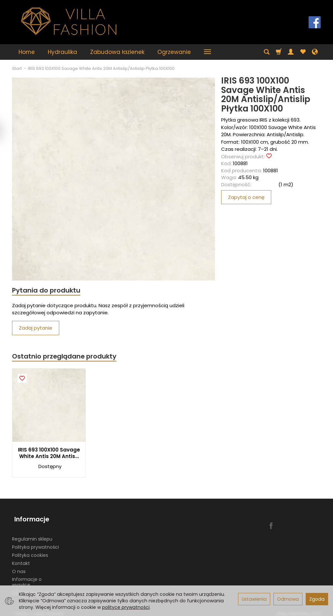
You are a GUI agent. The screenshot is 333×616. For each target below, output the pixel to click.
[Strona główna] (69, 21)
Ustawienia (254, 599)
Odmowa (288, 599)
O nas (19, 567)
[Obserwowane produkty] (303, 52)
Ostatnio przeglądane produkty (66, 357)
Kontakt (21, 559)
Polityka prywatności (35, 543)
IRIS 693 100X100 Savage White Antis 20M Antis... (49, 454)
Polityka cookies (30, 551)
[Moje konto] (291, 52)
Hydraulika (62, 52)
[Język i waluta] (315, 52)
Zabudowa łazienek (117, 52)
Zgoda (317, 599)
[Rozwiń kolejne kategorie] (207, 52)
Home (27, 52)
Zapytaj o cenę (246, 197)
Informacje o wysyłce (27, 578)
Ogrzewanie (174, 52)
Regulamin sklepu (32, 535)
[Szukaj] (266, 52)
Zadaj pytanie (35, 328)
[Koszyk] (279, 52)
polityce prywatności (126, 607)
